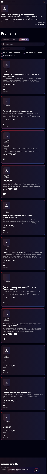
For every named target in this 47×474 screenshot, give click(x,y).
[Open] (2, 2)
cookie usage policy (14, 470)
